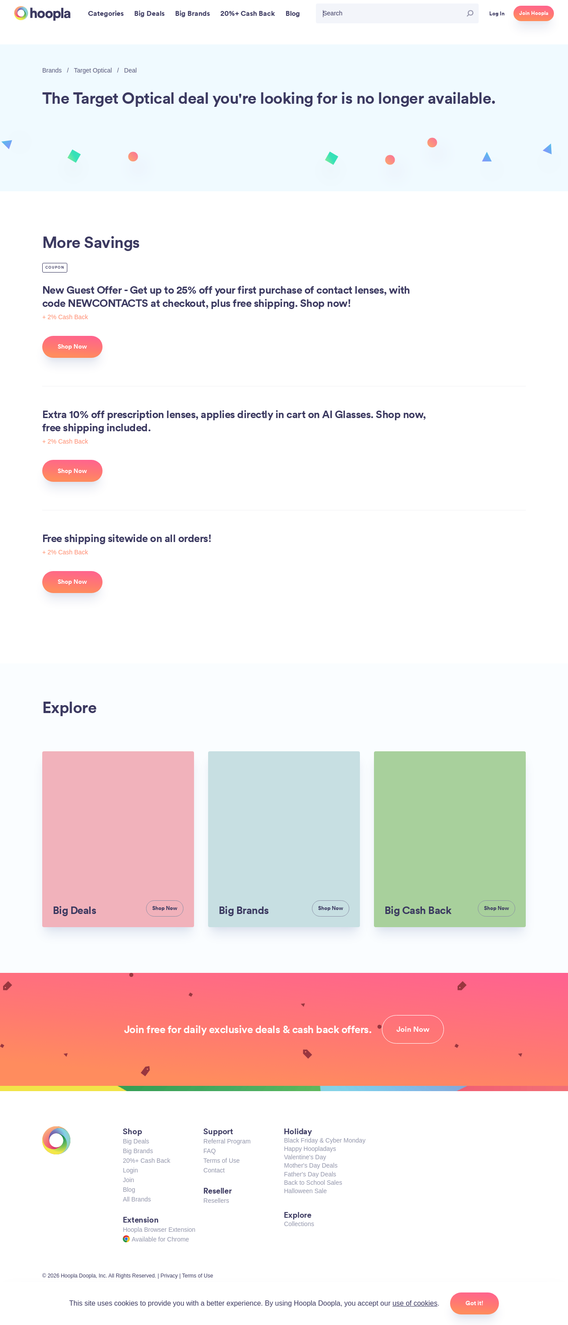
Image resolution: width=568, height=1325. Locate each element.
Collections (299, 1223)
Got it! (474, 1303)
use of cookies (414, 1303)
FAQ (209, 1150)
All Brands (137, 1199)
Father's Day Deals (310, 1174)
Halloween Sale (305, 1190)
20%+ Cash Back (146, 1160)
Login (130, 1170)
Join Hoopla (533, 13)
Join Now (412, 1029)
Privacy (169, 1276)
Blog (129, 1189)
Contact (213, 1170)
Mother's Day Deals (310, 1165)
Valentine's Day (305, 1157)
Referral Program (226, 1141)
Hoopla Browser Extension (159, 1229)
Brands (52, 70)
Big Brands (138, 1150)
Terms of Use (221, 1160)
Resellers (216, 1200)
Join (128, 1179)
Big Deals (136, 1141)
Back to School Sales (313, 1182)
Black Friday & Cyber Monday (324, 1140)
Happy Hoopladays (310, 1148)
